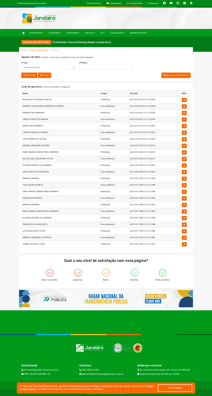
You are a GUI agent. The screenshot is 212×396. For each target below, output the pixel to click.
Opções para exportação (176, 75)
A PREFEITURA (36, 33)
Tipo (24, 63)
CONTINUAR (175, 388)
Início (23, 50)
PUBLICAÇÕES (117, 33)
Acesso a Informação (39, 50)
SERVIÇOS (90, 33)
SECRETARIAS (73, 33)
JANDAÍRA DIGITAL (139, 33)
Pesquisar (29, 75)
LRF (103, 33)
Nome (83, 63)
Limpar (44, 75)
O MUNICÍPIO (55, 33)
